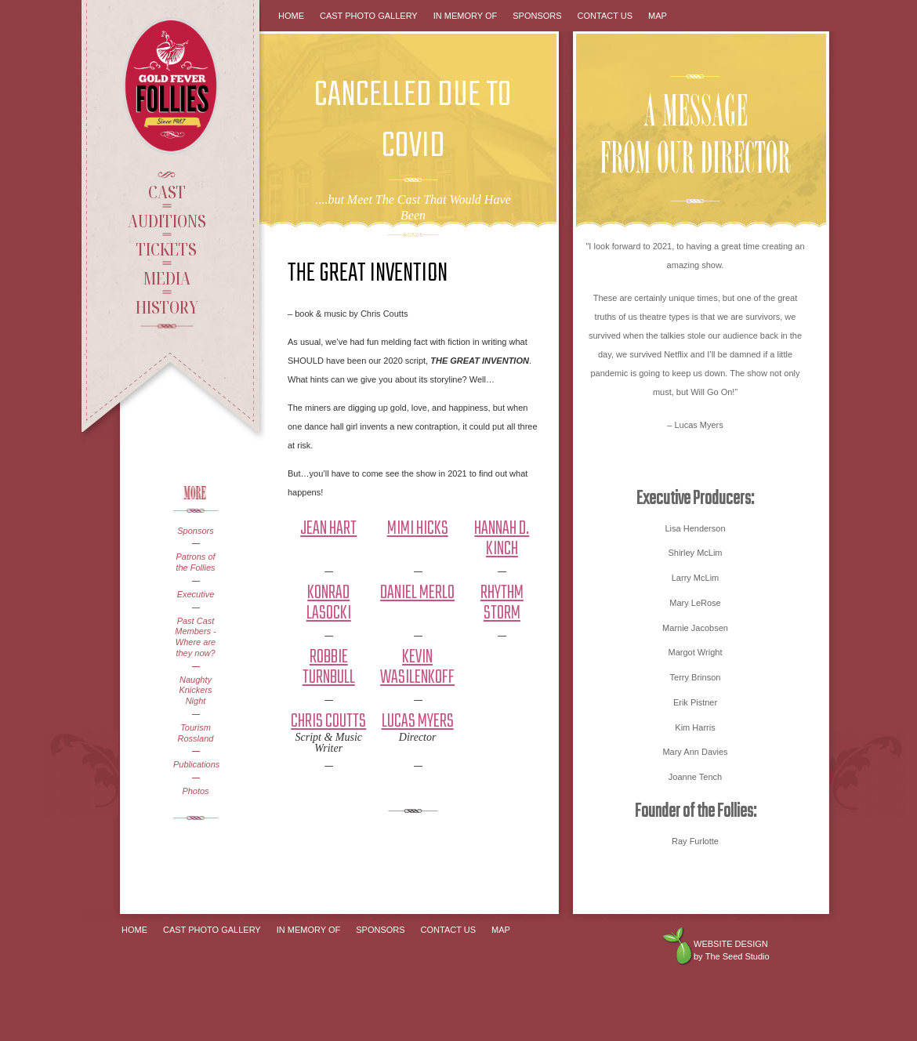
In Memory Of (465, 15)
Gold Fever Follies (172, 85)
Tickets (166, 248)
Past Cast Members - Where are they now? (195, 637)
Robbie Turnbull (329, 667)
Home (291, 15)
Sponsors (195, 530)
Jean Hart (328, 528)
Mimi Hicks (417, 528)
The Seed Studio (737, 956)
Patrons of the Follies (195, 562)
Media (166, 277)
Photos (195, 791)
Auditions (167, 220)
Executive (196, 594)
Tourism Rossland (196, 733)
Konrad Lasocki (328, 603)
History (167, 306)
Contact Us (605, 15)
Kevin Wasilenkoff (417, 667)
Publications (195, 764)
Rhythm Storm (502, 603)
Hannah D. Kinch (501, 539)
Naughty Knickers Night (195, 690)
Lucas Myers (418, 721)
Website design (731, 944)
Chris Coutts (328, 721)
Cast (167, 191)
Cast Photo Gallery (369, 15)
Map (657, 15)
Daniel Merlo (417, 593)
